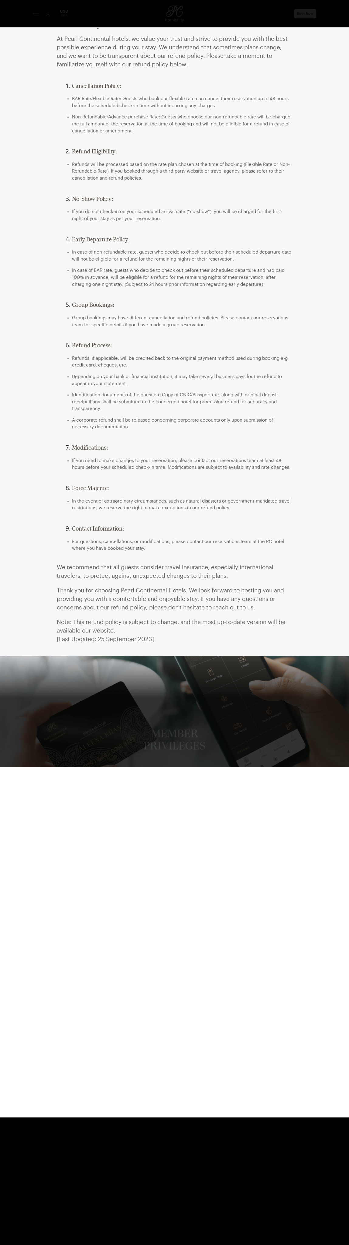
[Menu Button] (36, 14)
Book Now (305, 13)
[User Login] (48, 14)
